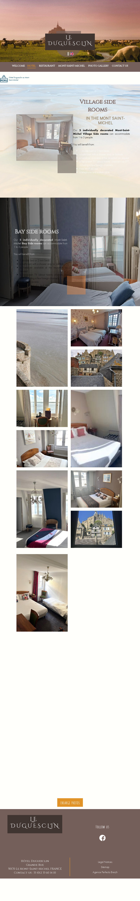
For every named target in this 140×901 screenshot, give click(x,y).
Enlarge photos (70, 802)
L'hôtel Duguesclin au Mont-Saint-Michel (14, 79)
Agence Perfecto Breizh (105, 872)
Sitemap (105, 867)
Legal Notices (105, 862)
